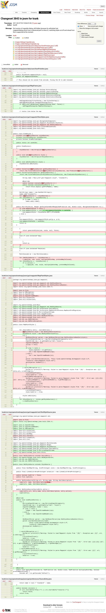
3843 (16, 18)
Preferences (67, 9)
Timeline (24, 12)
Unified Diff (47, 607)
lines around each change (93, 26)
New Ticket (68, 12)
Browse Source (45, 12)
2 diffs (50, 47)
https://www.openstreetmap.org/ (95, 609)
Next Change (99, 15)
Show (80, 26)
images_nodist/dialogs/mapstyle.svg (27, 44)
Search (101, 12)
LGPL (99, 611)
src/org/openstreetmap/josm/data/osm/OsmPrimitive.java (34, 46)
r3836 (3, 71)
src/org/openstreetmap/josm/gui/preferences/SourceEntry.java (35, 59)
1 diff (55, 46)
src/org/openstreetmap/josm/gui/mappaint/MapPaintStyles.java (36, 53)
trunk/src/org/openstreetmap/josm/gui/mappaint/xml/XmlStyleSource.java (29, 412)
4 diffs (60, 53)
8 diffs (57, 51)
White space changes (87, 37)
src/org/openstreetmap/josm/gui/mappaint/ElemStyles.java (34, 51)
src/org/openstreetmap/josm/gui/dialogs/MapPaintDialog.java (35, 49)
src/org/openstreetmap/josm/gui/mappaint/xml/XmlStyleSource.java (37, 57)
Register (89, 9)
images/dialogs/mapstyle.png (24, 42)
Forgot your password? (98, 9)
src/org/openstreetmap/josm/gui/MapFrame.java (31, 47)
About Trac (82, 9)
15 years (35, 23)
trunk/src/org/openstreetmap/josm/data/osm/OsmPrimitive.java (25, 69)
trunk (35, 18)
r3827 (3, 278)
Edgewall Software (21, 611)
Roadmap (77, 12)
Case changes (85, 35)
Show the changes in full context (88, 28)
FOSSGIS (62, 609)
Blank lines (84, 33)
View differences (82, 23)
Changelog (34, 12)
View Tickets (56, 12)
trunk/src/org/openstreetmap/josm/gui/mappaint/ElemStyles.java (25, 117)
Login (61, 9)
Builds (86, 12)
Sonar (93, 12)
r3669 (3, 88)
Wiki (16, 12)
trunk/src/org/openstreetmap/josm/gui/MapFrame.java (21, 86)
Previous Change (90, 15)
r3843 (9, 71)
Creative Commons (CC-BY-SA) (64, 611)
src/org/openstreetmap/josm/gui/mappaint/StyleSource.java (34, 55)
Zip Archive (59, 607)
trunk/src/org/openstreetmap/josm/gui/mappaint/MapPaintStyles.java (27, 276)
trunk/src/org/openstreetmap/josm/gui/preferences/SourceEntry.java (27, 579)
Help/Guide (75, 9)
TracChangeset (76, 602)
